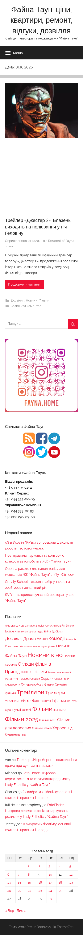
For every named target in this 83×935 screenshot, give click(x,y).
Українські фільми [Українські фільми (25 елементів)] (18, 701)
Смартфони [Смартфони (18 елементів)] (12, 684)
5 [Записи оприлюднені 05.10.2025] (70, 866)
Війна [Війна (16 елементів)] (47, 631)
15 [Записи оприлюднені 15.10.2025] (29, 882)
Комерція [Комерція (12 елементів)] (71, 639)
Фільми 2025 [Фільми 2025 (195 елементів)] (21, 719)
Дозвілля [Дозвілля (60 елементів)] (13, 638)
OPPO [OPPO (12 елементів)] (48, 625)
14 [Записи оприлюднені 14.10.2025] (19, 882)
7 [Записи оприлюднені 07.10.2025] (19, 874)
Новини (31, 300)
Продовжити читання (24, 284)
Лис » (21, 911)
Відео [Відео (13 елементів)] (40, 631)
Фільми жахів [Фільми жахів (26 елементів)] (42, 728)
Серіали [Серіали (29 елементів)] (47, 679)
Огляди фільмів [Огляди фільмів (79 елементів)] (34, 664)
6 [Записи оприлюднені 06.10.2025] (8, 874)
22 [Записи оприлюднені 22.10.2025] (29, 891)
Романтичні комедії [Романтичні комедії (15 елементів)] (59, 672)
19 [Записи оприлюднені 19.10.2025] (71, 882)
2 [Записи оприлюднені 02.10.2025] (39, 866)
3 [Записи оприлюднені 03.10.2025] (49, 866)
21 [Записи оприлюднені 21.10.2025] (19, 891)
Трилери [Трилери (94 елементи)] (55, 692)
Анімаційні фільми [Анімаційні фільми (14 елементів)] (63, 625)
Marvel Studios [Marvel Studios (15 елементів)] (36, 625)
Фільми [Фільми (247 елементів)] (42, 708)
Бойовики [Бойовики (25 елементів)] (12, 631)
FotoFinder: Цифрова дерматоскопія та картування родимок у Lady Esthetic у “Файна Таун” (37, 779)
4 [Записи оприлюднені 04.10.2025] (60, 866)
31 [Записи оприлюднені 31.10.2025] (50, 899)
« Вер (9, 911)
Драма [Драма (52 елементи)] (29, 638)
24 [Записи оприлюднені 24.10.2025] (50, 891)
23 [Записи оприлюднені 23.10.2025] (40, 891)
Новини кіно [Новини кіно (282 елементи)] (45, 654)
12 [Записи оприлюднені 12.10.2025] (70, 874)
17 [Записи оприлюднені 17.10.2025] (50, 882)
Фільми (44, 300)
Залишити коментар (26, 306)
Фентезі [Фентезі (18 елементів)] (72, 701)
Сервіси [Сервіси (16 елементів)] (35, 678)
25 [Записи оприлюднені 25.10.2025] (60, 891)
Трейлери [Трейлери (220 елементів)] (30, 692)
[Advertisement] (41, 179)
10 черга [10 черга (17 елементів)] (21, 625)
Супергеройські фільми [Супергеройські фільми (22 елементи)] (37, 684)
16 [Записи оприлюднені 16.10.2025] (40, 882)
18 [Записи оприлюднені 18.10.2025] (60, 882)
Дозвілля (17, 300)
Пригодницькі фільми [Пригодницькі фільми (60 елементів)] (26, 671)
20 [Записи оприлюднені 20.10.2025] (9, 891)
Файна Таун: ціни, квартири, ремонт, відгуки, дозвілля (42, 20)
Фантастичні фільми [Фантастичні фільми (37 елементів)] (49, 701)
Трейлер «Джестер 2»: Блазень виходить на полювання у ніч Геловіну (38, 226)
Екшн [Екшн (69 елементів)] (42, 638)
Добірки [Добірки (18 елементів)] (57, 631)
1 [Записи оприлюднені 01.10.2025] (28, 866)
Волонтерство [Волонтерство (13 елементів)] (29, 631)
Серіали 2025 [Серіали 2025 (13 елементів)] (61, 678)
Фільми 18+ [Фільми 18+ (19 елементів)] (60, 710)
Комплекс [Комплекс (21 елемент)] (12, 646)
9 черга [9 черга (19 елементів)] (10, 625)
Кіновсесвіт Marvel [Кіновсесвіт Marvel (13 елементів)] (30, 646)
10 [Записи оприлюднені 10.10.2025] (50, 874)
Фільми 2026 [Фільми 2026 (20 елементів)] (47, 720)
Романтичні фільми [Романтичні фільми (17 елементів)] (17, 678)
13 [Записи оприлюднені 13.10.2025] (9, 882)
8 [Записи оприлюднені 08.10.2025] (29, 874)
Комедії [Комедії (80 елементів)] (57, 638)
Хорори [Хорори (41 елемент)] (59, 728)
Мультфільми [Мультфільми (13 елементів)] (48, 646)
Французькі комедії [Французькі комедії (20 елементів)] (18, 710)
